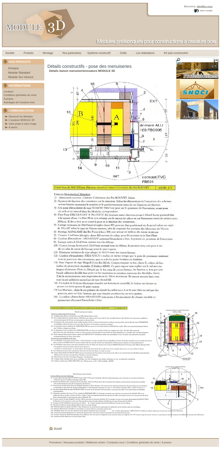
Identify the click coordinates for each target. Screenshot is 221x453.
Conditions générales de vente (20, 95)
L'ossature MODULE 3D (22, 120)
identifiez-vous (204, 6)
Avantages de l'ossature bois (19, 102)
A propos (8, 98)
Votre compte (206, 10)
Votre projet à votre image (23, 123)
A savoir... (14, 127)
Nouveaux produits (74, 442)
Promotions (55, 442)
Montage (48, 53)
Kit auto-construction (176, 53)
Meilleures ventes (95, 442)
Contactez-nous (115, 442)
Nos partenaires (71, 53)
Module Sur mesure (20, 77)
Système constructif (99, 53)
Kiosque (13, 68)
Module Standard (19, 72)
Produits (28, 53)
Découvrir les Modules (21, 116)
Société (10, 53)
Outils (123, 53)
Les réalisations (146, 53)
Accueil (58, 428)
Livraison (9, 91)
